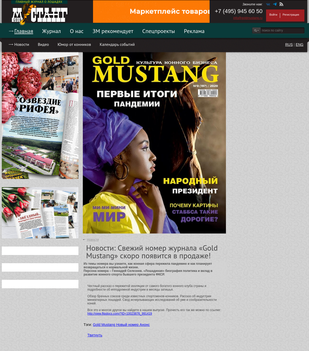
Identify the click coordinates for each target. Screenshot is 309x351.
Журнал (51, 31)
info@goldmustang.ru (247, 18)
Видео (43, 44)
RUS (289, 44)
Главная (23, 31)
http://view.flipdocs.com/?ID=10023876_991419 (119, 313)
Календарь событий (117, 44)
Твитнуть (94, 335)
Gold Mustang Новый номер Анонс (121, 325)
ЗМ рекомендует (113, 31)
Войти (273, 14)
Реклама (194, 31)
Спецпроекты (158, 31)
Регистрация (291, 14)
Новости (21, 44)
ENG (299, 44)
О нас (77, 31)
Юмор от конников (74, 44)
